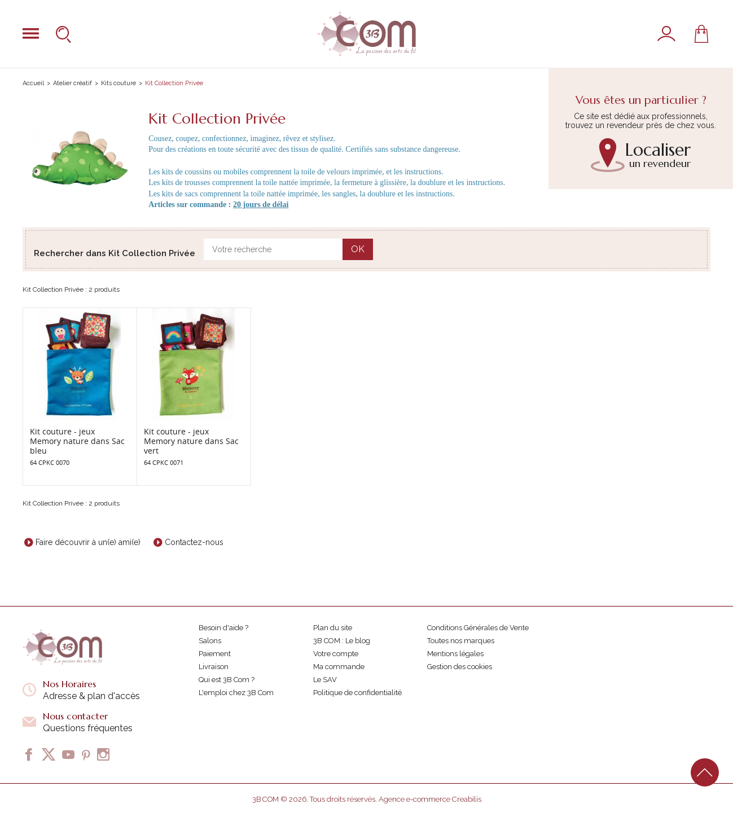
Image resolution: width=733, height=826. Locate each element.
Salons (210, 640)
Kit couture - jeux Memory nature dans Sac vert (191, 441)
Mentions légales (455, 653)
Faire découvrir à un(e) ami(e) (88, 542)
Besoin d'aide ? (223, 627)
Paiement (215, 653)
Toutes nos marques (460, 640)
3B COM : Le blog (341, 640)
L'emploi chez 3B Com (236, 692)
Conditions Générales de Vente (478, 627)
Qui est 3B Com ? (226, 679)
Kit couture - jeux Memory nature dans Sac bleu (77, 441)
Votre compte (335, 653)
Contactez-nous (194, 542)
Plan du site (332, 627)
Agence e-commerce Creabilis (430, 799)
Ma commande (339, 666)
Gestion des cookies (459, 666)
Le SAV (325, 679)
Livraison (214, 666)
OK (358, 249)
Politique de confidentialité (357, 692)
